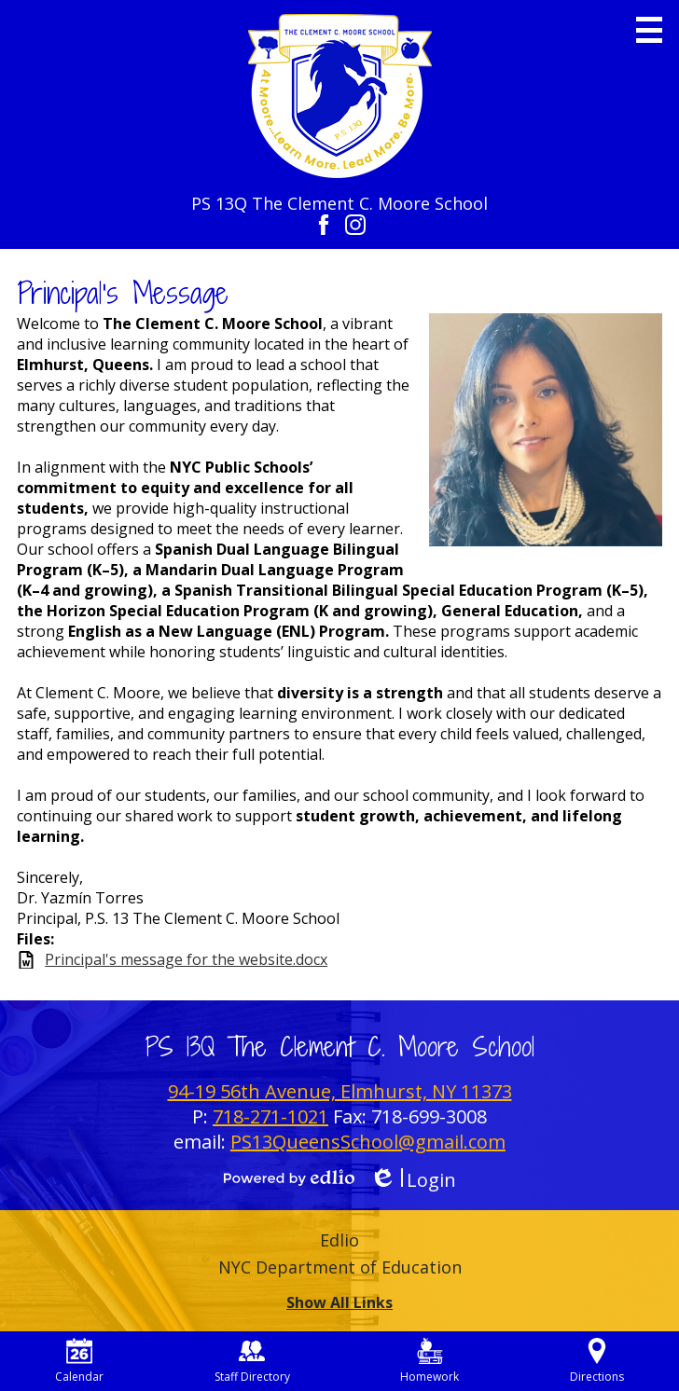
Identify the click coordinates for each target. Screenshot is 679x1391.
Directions (597, 1361)
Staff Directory (252, 1361)
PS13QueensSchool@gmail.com (368, 1141)
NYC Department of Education (340, 1267)
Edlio (339, 1240)
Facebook (323, 224)
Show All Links (339, 1302)
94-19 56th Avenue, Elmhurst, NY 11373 (340, 1091)
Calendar (79, 1361)
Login (412, 1179)
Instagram (355, 224)
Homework (429, 1361)
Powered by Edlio (289, 1177)
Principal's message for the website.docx (186, 960)
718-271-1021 (270, 1116)
